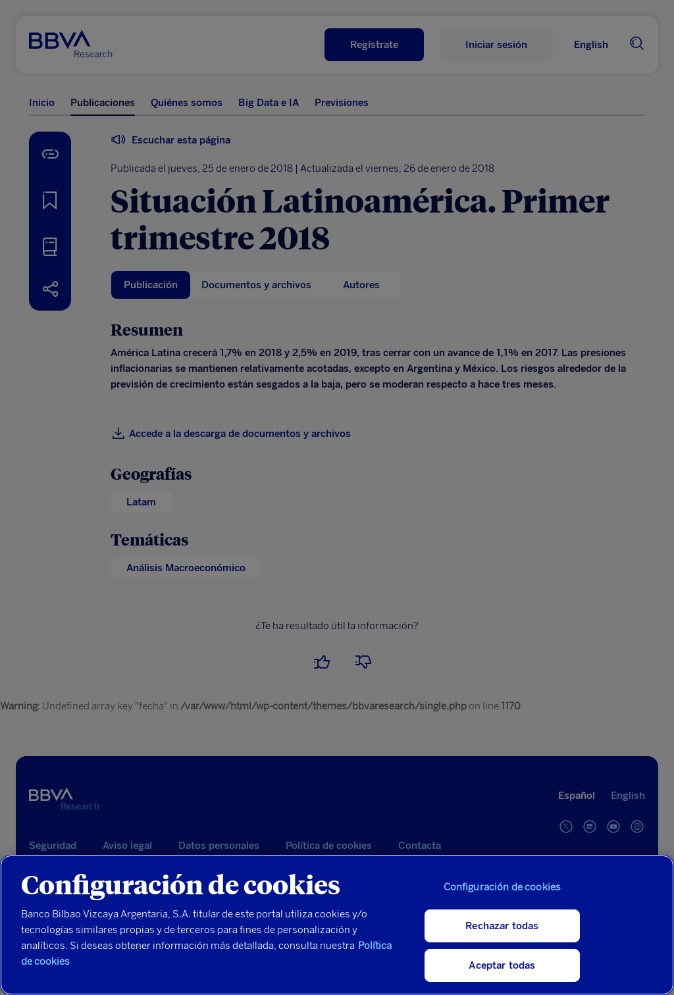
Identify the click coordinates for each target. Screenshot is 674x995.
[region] (337, 925)
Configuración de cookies (502, 887)
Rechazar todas (501, 926)
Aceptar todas (502, 965)
